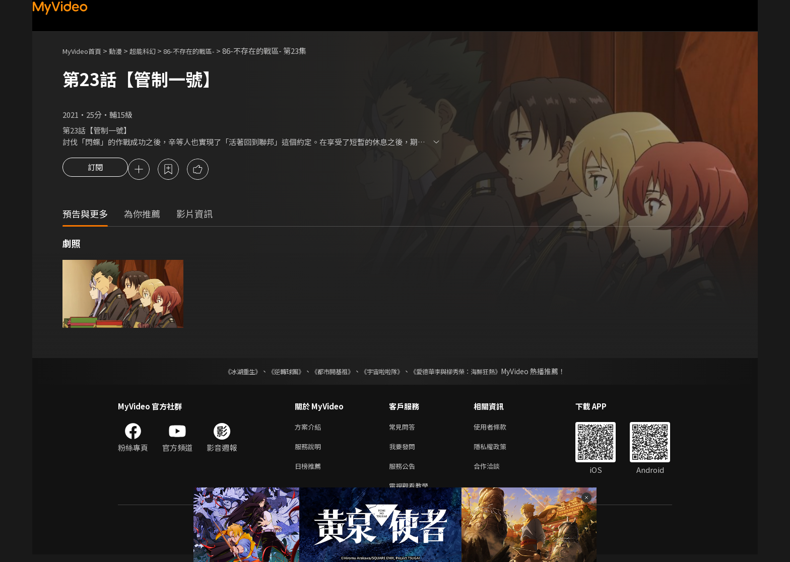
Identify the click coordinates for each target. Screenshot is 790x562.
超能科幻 (154, 50)
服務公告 (404, 471)
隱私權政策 (498, 450)
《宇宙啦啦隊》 (384, 373)
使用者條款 (498, 429)
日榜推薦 (310, 471)
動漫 (123, 50)
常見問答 (404, 429)
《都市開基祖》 (327, 373)
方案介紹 (310, 429)
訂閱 (95, 170)
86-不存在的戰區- (206, 50)
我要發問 (404, 450)
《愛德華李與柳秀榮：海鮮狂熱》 (468, 373)
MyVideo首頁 (85, 50)
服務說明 (310, 450)
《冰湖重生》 (225, 373)
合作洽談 (495, 471)
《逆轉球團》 (274, 373)
